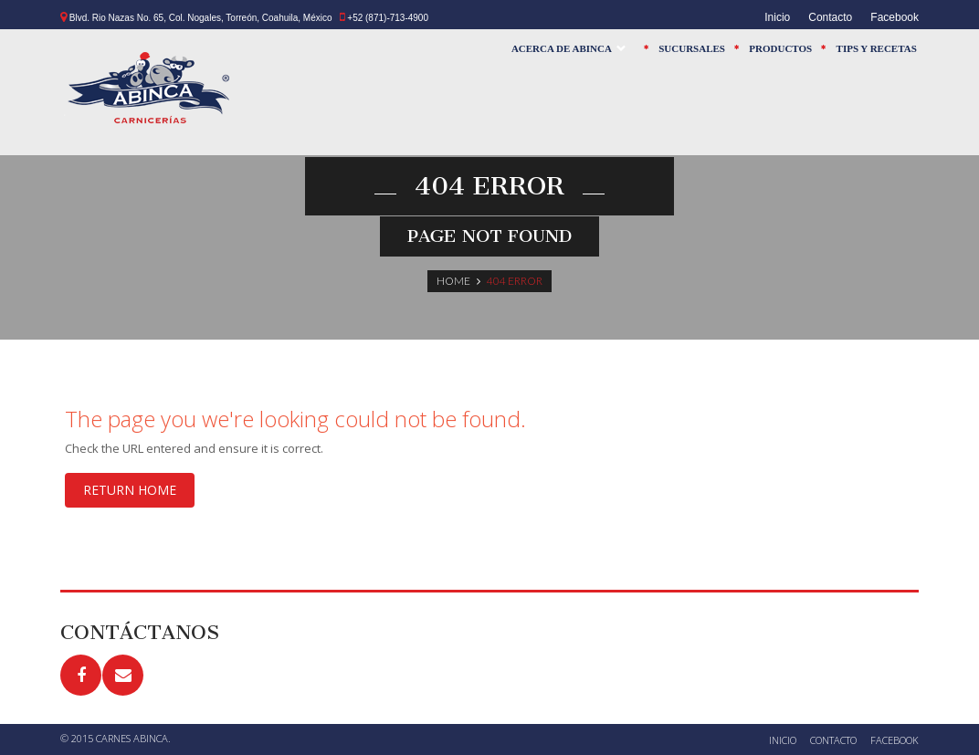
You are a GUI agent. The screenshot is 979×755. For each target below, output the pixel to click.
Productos (780, 48)
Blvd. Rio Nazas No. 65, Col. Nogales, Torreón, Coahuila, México (200, 18)
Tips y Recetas (877, 48)
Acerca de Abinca (568, 52)
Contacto (830, 17)
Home (453, 281)
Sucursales (691, 48)
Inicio (777, 17)
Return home (129, 489)
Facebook (894, 17)
